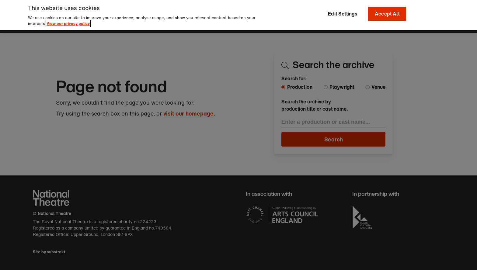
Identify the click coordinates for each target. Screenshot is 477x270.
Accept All (387, 11)
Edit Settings (342, 11)
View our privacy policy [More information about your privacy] (68, 21)
